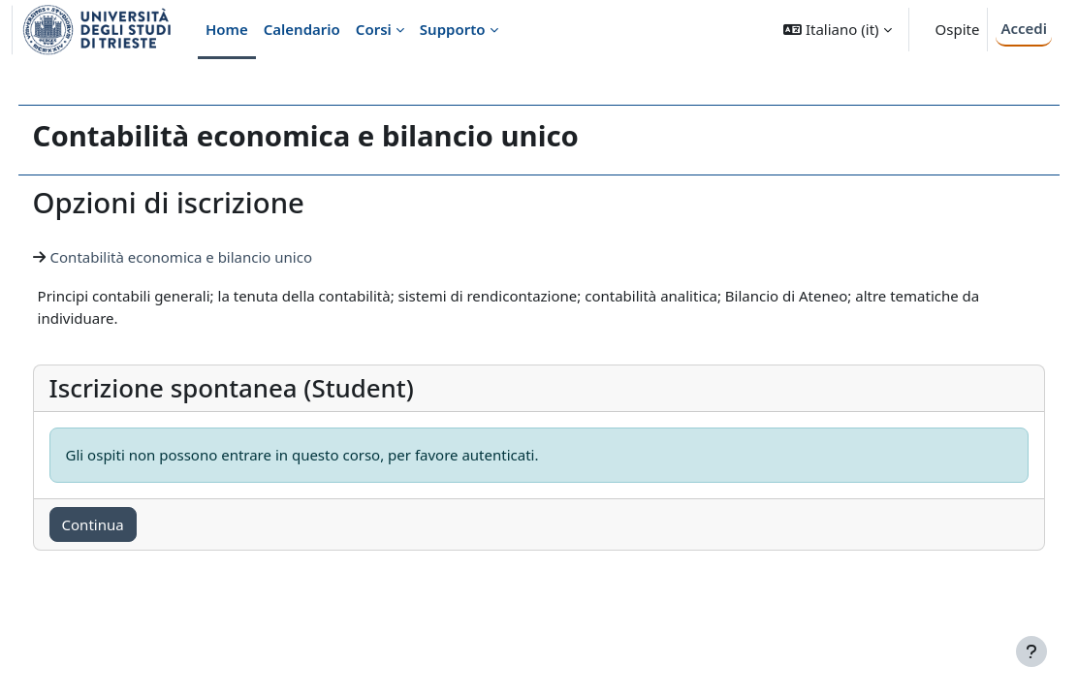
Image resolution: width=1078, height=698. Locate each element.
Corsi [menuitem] (374, 29)
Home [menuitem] (227, 29)
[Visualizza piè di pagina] (1031, 651)
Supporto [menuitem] (453, 29)
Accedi (1023, 28)
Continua (129, 524)
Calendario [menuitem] (302, 29)
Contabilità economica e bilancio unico (217, 257)
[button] (837, 29)
